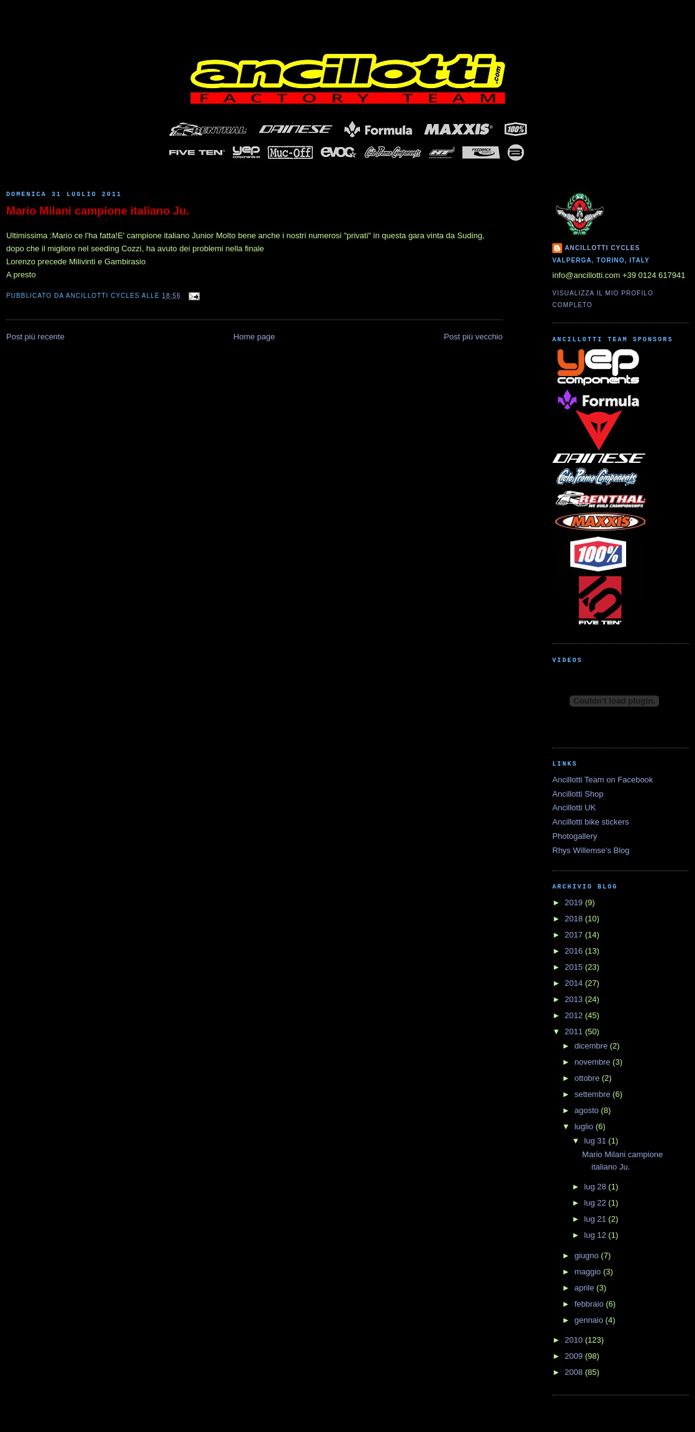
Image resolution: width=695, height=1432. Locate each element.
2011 (575, 1031)
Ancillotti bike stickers (590, 821)
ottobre (588, 1078)
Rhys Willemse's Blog (591, 850)
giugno (588, 1255)
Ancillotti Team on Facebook (602, 779)
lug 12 (596, 1235)
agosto (588, 1110)
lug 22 (596, 1202)
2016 (575, 950)
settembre (593, 1094)
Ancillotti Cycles (602, 247)
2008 (575, 1372)
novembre (593, 1062)
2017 (575, 934)
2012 (575, 1015)
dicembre (592, 1045)
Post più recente (35, 336)
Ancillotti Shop (577, 794)
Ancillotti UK (574, 807)
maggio (589, 1271)
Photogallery (574, 836)
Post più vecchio (473, 336)
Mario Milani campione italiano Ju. (97, 211)
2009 (575, 1356)
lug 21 (596, 1219)
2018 (575, 918)
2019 (575, 902)
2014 (575, 983)
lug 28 (596, 1186)
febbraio (590, 1304)
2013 (575, 999)
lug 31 (596, 1140)
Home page (254, 336)
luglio (585, 1126)
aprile (585, 1287)
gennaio (590, 1320)
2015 (575, 967)
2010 (575, 1340)
